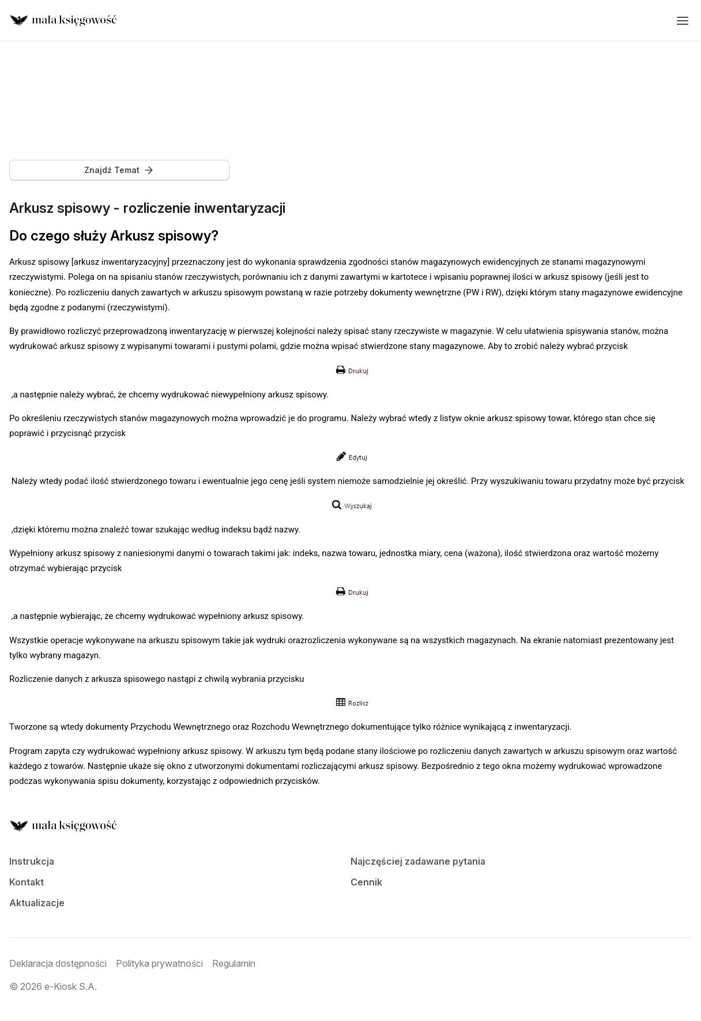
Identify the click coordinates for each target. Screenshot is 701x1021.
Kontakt (26, 882)
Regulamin (233, 963)
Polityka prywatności (159, 963)
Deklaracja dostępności (58, 963)
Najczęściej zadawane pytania (417, 861)
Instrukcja (31, 861)
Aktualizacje (37, 903)
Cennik (366, 882)
